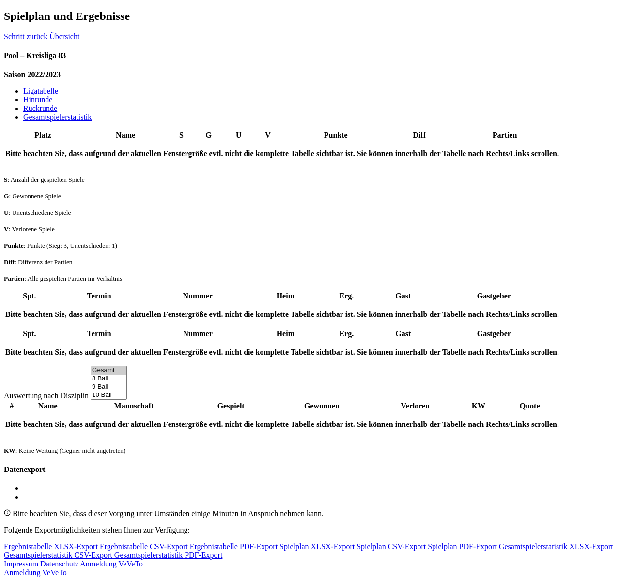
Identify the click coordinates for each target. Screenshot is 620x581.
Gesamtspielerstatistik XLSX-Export (556, 546)
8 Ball (108, 379)
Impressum (21, 564)
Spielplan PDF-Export (463, 546)
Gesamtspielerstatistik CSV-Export (59, 555)
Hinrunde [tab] (37, 99)
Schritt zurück (26, 36)
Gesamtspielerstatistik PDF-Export (168, 555)
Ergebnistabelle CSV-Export (145, 546)
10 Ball (108, 395)
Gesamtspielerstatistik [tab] (57, 117)
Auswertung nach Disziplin (46, 396)
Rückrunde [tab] (40, 108)
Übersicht (64, 36)
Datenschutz (59, 564)
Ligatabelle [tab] (40, 91)
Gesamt (108, 370)
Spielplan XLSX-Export (317, 546)
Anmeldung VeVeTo (111, 564)
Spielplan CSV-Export (392, 546)
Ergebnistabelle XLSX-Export (52, 546)
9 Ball (108, 387)
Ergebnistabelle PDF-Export (234, 546)
